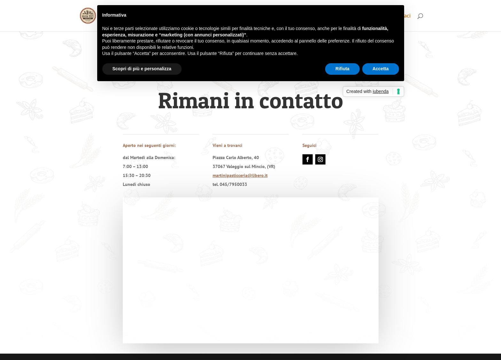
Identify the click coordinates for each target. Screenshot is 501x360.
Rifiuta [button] (342, 68)
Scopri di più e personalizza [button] (142, 68)
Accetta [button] (380, 68)
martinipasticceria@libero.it (240, 175)
